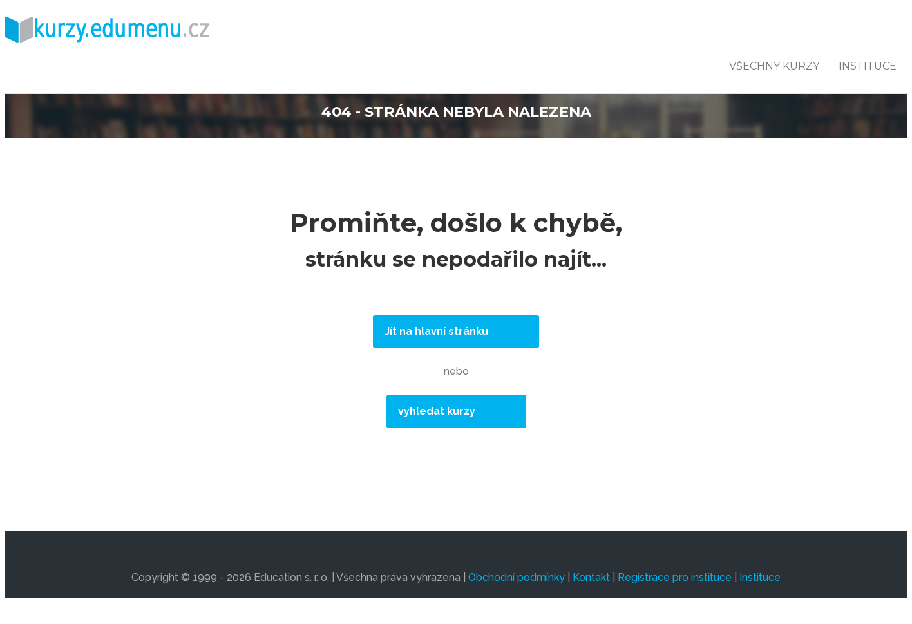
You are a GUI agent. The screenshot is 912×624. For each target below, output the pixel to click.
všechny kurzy (774, 66)
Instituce (868, 66)
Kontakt (591, 577)
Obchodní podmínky (516, 577)
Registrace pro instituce (675, 577)
